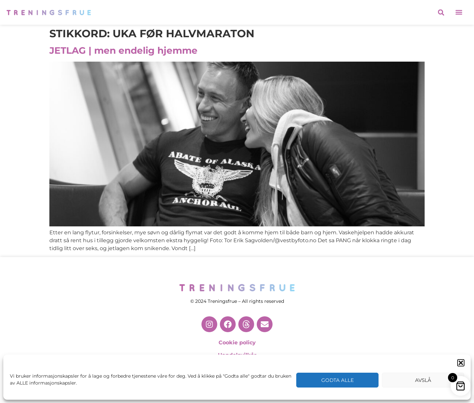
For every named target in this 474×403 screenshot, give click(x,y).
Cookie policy (237, 342)
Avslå (423, 380)
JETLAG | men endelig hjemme (123, 50)
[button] (461, 363)
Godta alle (337, 380)
